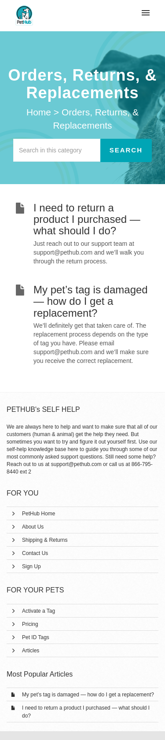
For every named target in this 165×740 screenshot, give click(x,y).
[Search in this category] (57, 150)
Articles (30, 651)
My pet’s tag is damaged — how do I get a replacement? (88, 695)
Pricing (30, 624)
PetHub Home (38, 514)
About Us (33, 527)
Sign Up (31, 566)
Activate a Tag (38, 611)
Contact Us (35, 553)
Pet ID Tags (35, 637)
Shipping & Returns (44, 540)
